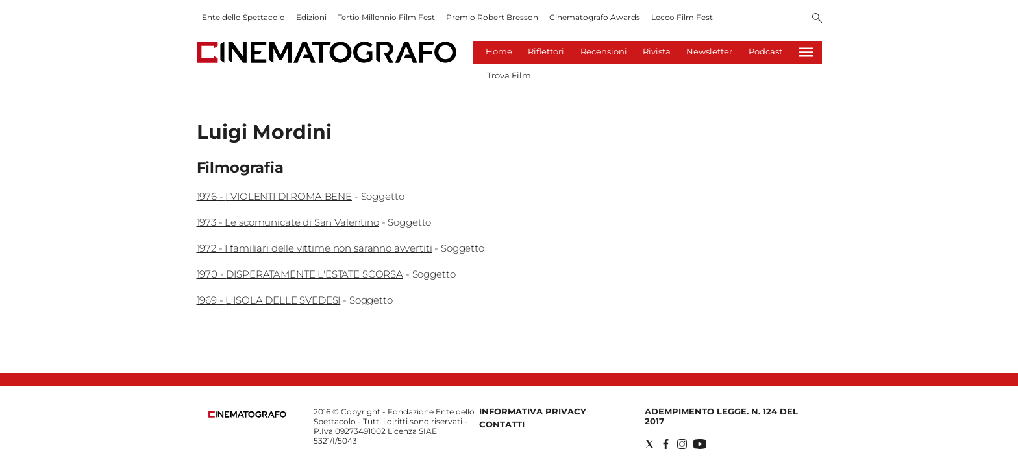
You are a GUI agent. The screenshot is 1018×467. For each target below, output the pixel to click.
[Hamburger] (806, 52)
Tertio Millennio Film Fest (386, 17)
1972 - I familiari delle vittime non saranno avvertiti (314, 248)
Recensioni (603, 51)
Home (499, 51)
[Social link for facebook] (666, 444)
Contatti (502, 424)
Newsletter (709, 51)
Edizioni (311, 17)
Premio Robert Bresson (492, 17)
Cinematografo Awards (594, 17)
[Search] (817, 19)
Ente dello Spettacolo (243, 17)
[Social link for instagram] (682, 444)
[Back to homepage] (247, 415)
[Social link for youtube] (699, 444)
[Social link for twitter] (649, 444)
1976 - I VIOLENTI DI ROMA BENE (275, 196)
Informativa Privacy (532, 411)
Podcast (765, 51)
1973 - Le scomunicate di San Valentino (288, 222)
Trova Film (509, 75)
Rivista (657, 51)
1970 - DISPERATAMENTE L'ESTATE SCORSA (300, 274)
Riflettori (546, 51)
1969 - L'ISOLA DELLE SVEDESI (269, 300)
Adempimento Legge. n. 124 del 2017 (721, 416)
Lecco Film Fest (682, 17)
